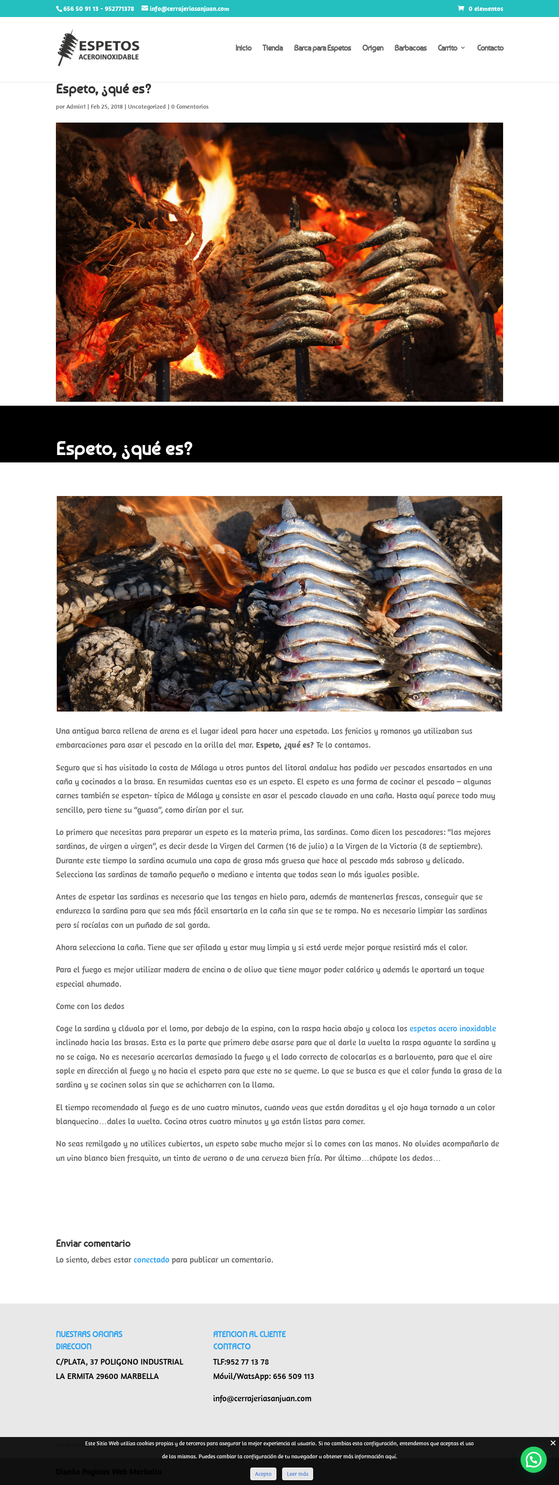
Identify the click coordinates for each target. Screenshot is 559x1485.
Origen (372, 48)
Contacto (490, 48)
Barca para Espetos (322, 48)
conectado (151, 1259)
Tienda (272, 48)
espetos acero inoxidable (453, 1028)
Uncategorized (147, 106)
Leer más (297, 1474)
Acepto (263, 1474)
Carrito (447, 48)
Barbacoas (410, 48)
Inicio (243, 48)
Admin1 (76, 106)
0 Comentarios (190, 106)
